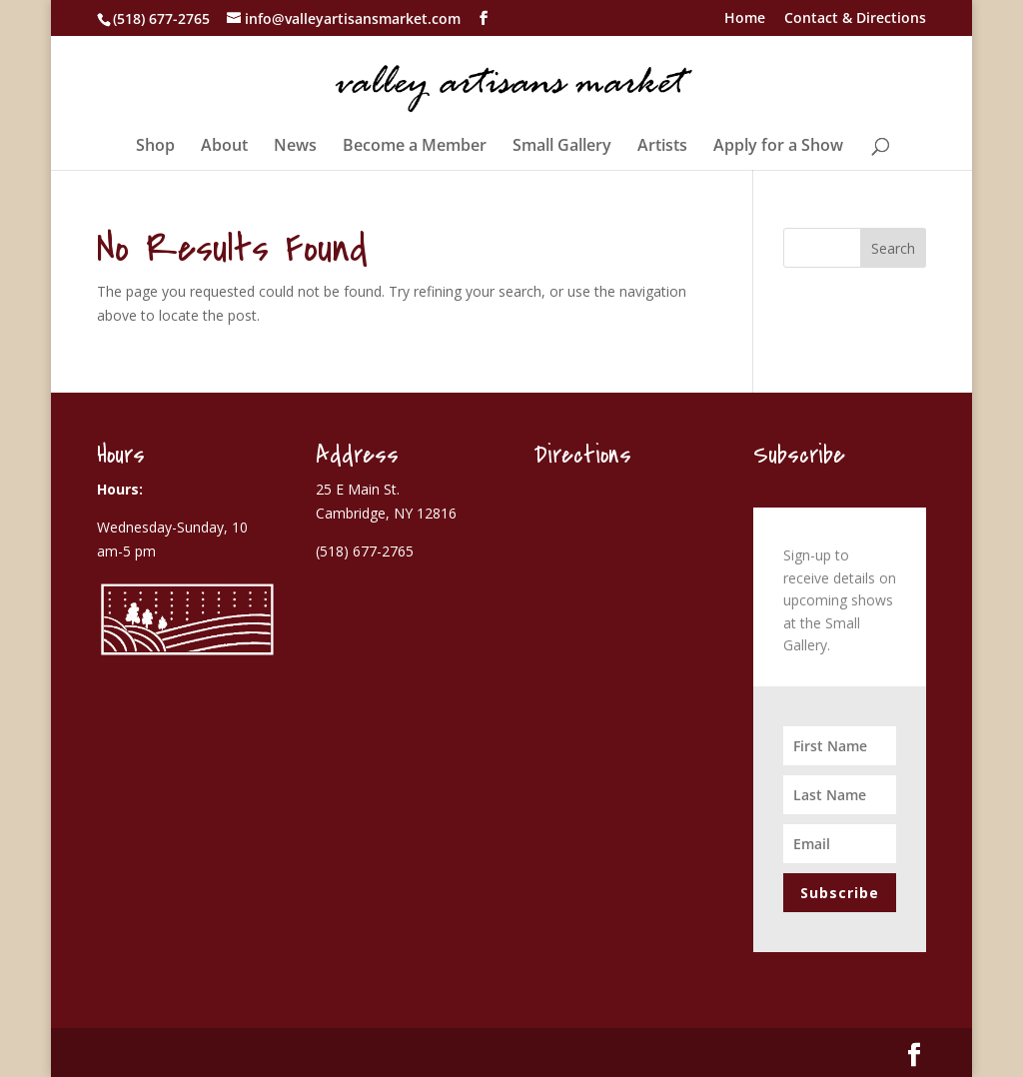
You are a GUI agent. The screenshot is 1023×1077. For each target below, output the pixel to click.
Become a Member (415, 147)
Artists (662, 147)
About (224, 147)
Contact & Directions (855, 19)
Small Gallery (561, 147)
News (295, 147)
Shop (155, 147)
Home (744, 19)
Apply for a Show (778, 147)
